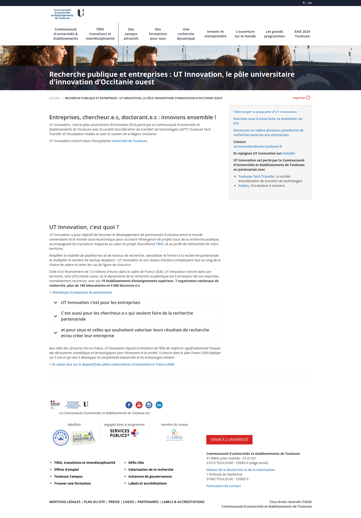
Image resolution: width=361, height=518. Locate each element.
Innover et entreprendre (216, 33)
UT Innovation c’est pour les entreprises (96, 304)
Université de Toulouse (129, 141)
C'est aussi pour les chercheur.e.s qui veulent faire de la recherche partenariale (122, 316)
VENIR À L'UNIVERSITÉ (229, 439)
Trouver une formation (72, 483)
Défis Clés (136, 462)
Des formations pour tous (158, 34)
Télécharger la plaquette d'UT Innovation (265, 112)
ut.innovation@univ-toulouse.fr (257, 146)
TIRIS (159, 244)
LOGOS (128, 502)
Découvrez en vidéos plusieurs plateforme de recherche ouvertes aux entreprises (268, 132)
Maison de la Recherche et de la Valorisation (240, 469)
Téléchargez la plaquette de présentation (82, 292)
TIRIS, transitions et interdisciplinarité (84, 462)
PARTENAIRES (147, 502)
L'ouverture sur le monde (245, 33)
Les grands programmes (274, 33)
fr (304, 3)
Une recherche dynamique (186, 34)
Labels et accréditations (147, 483)
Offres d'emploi (66, 469)
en (310, 3)
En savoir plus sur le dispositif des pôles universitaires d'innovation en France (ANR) (113, 364)
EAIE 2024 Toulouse (302, 33)
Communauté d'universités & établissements (65, 34)
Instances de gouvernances (150, 476)
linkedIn (289, 153)
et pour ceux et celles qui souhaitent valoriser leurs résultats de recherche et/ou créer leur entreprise (130, 333)
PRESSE (114, 502)
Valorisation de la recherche (151, 469)
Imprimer (301, 97)
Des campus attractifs (131, 34)
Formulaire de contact (223, 486)
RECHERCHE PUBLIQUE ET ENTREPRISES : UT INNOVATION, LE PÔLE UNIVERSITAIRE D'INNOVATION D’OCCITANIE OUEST (143, 98)
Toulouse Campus (68, 476)
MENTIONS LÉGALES (64, 502)
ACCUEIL (55, 98)
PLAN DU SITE (94, 502)
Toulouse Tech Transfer (256, 176)
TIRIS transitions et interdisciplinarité (100, 34)
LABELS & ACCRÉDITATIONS (183, 502)
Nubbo (243, 185)
